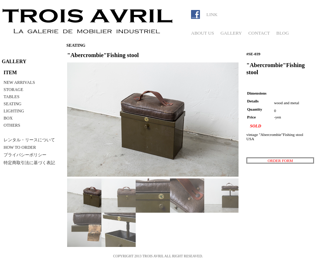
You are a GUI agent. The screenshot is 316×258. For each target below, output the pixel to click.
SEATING (12, 103)
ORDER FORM (280, 160)
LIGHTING (14, 110)
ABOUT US (202, 33)
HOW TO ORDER (20, 147)
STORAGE (13, 89)
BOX (8, 118)
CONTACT (259, 33)
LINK (211, 14)
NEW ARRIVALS (19, 82)
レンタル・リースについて (29, 139)
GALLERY (231, 33)
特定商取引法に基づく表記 (29, 162)
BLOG (282, 33)
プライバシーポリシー (25, 154)
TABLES (11, 96)
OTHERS (12, 125)
